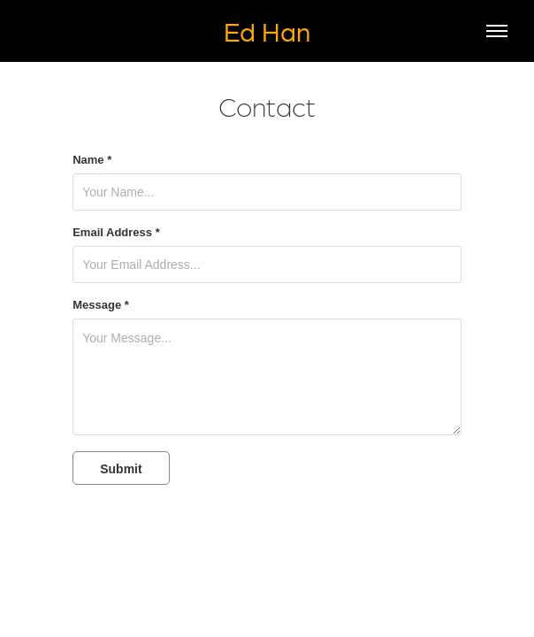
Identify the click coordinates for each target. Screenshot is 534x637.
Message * (100, 305)
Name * (91, 160)
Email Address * (116, 232)
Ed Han (267, 30)
